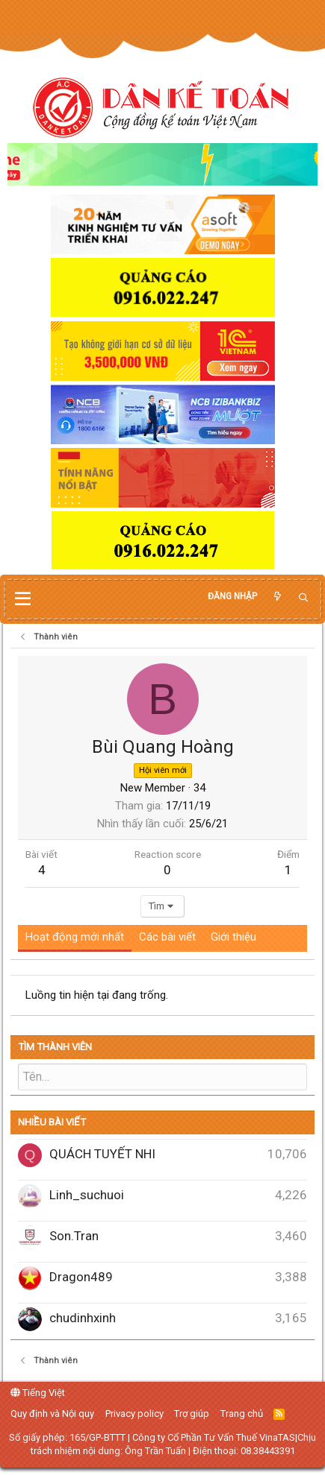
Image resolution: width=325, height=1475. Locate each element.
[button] (23, 599)
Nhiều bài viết (52, 1122)
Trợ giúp (191, 1413)
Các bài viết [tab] (167, 937)
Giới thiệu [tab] (233, 937)
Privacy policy (134, 1413)
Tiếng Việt (37, 1392)
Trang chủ (241, 1413)
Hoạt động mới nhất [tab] (74, 937)
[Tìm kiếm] (303, 598)
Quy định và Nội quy (52, 1413)
